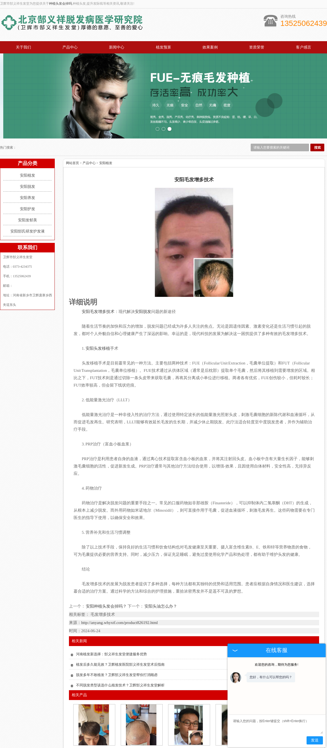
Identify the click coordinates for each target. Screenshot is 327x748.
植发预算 (163, 47)
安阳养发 (27, 155)
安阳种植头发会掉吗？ (106, 564)
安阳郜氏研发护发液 (27, 189)
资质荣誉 (256, 47)
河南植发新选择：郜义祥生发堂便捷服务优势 (111, 612)
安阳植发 (27, 133)
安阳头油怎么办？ (160, 564)
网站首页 (72, 121)
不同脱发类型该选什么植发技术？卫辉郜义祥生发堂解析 (120, 643)
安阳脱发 (27, 144)
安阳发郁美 (27, 178)
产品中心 (70, 47)
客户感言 (303, 47)
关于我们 (23, 47)
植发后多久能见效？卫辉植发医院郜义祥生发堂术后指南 (120, 622)
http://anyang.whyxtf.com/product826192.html (119, 580)
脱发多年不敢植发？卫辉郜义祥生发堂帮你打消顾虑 (117, 633)
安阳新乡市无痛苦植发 (188, 708)
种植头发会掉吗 (60, 3)
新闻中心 (116, 47)
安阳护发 (27, 167)
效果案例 (210, 47)
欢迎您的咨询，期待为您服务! (276, 664)
